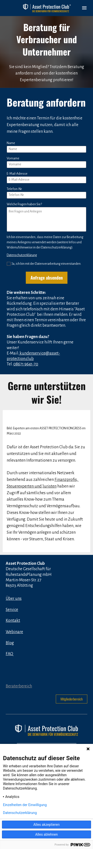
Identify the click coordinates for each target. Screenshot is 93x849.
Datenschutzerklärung (22, 255)
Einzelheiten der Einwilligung (25, 805)
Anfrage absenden (47, 277)
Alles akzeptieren (46, 825)
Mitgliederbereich (72, 698)
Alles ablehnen (46, 834)
